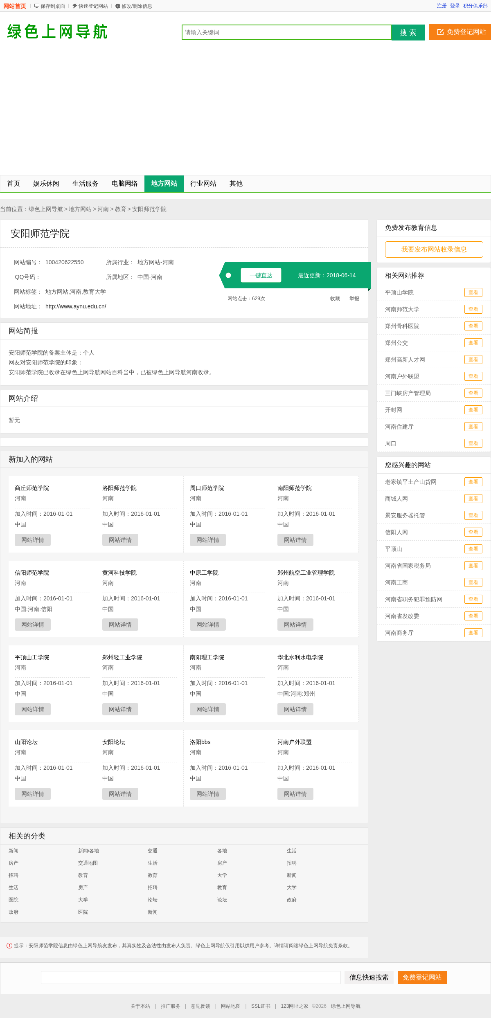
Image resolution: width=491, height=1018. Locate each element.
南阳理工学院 (207, 657)
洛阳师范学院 (119, 488)
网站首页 (14, 6)
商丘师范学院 (32, 488)
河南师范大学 (402, 309)
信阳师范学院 (32, 572)
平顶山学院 (399, 292)
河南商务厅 (399, 632)
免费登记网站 (466, 31)
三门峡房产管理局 (408, 393)
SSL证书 (260, 1006)
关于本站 (140, 1006)
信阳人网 (396, 532)
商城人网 (396, 498)
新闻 (13, 851)
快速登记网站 (93, 6)
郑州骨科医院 (402, 326)
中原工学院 (204, 572)
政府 (292, 900)
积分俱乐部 (475, 6)
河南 (103, 209)
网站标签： (28, 291)
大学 (222, 875)
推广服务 (170, 1006)
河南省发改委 (402, 616)
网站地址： (28, 306)
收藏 (335, 298)
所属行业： (120, 262)
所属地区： (120, 277)
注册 (442, 6)
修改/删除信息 (137, 6)
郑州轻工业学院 (122, 657)
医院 (13, 900)
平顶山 (393, 549)
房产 (13, 863)
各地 (222, 851)
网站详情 (32, 540)
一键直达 (261, 275)
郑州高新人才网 (405, 359)
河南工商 (396, 582)
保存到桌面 (53, 6)
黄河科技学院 (119, 572)
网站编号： (28, 262)
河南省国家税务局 (408, 565)
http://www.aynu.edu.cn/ (75, 306)
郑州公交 (396, 342)
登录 (455, 6)
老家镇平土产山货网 (411, 482)
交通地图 (88, 863)
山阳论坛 (26, 742)
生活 (292, 851)
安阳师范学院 (149, 209)
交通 (153, 851)
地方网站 (80, 209)
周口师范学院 (207, 488)
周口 (390, 443)
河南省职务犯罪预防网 (413, 599)
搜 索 (408, 33)
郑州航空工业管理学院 (306, 572)
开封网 (393, 410)
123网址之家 (295, 1006)
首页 (13, 183)
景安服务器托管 (405, 515)
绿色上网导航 (46, 209)
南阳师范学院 (294, 488)
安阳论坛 (113, 742)
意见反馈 (200, 1006)
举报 (354, 298)
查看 (473, 292)
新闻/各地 (88, 851)
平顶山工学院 (32, 657)
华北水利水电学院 (300, 657)
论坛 (153, 900)
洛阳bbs (200, 742)
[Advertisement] (245, 109)
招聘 (292, 863)
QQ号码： (28, 277)
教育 (120, 209)
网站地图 (231, 1006)
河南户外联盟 (294, 742)
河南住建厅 (399, 426)
